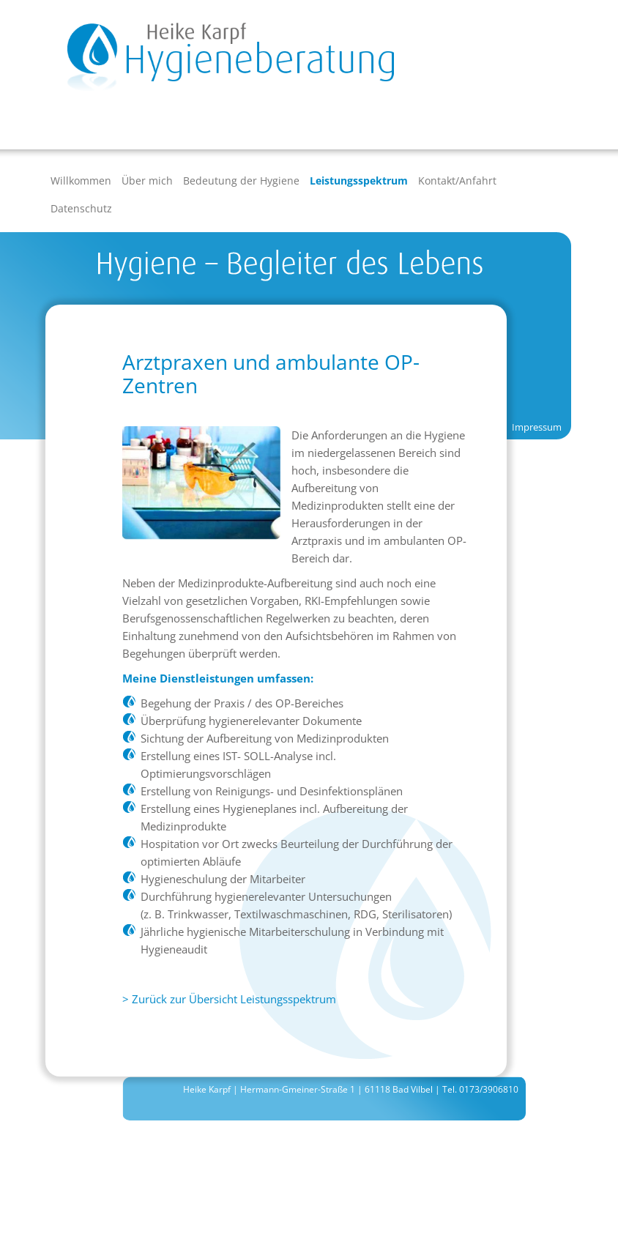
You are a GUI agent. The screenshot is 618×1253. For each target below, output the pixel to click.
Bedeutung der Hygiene (241, 180)
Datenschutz (81, 208)
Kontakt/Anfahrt (457, 180)
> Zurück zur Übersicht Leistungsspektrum (229, 999)
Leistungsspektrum (359, 180)
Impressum (537, 427)
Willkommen (81, 180)
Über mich (147, 180)
